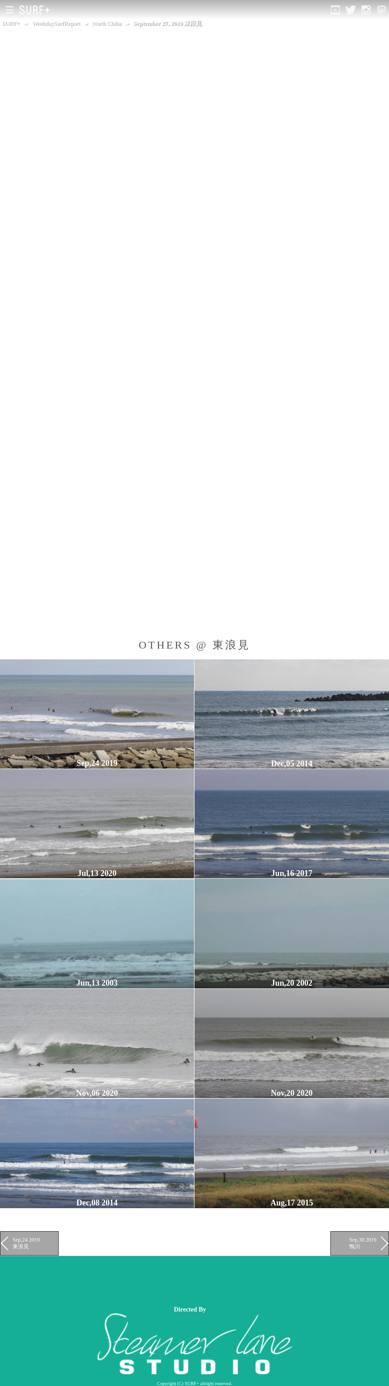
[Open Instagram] (366, 9)
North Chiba (106, 23)
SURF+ (11, 23)
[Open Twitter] (350, 9)
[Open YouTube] (335, 9)
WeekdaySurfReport (56, 23)
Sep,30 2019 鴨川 (362, 1243)
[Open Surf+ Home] (36, 9)
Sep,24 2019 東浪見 (26, 1243)
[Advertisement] (164, 1281)
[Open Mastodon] (381, 9)
